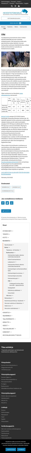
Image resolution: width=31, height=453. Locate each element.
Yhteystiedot (19, 3)
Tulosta (6, 211)
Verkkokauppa (5, 1)
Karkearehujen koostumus (15, 273)
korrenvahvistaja (7, 191)
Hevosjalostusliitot (6, 381)
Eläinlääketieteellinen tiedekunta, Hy (11, 388)
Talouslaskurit (8, 329)
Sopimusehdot (5, 431)
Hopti (18, 1)
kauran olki (16, 187)
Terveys (5, 234)
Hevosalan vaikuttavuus (12, 335)
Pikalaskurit (4, 3)
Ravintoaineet (8, 245)
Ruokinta (6, 241)
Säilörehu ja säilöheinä (14, 290)
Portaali (13, 1)
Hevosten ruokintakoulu (11, 308)
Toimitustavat (5, 433)
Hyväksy (21, 449)
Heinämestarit (5, 398)
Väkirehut (9, 295)
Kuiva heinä (11, 293)
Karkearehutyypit (13, 278)
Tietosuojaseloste (6, 438)
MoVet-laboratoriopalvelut (8, 396)
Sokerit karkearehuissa (14, 259)
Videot (5, 325)
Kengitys (6, 322)
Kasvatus (6, 312)
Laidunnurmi (11, 262)
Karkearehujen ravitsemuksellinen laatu (17, 269)
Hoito (5, 237)
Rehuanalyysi (8, 298)
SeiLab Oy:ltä (5, 116)
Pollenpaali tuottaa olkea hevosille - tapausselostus (17, 284)
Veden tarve (8, 305)
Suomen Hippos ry (6, 377)
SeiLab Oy (4, 402)
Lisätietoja (11, 449)
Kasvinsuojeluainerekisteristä (9, 162)
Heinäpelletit (11, 288)
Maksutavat (4, 435)
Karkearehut (10, 252)
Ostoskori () (14, 18)
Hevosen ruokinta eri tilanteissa (13, 303)
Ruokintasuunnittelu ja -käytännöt (14, 300)
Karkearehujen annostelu (15, 276)
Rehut (6, 247)
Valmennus (7, 316)
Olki (9, 281)
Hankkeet (6, 332)
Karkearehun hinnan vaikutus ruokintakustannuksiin (16, 265)
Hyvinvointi (7, 231)
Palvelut (12, 3)
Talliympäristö (8, 319)
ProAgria (3, 384)
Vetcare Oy (4, 400)
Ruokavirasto (5, 386)
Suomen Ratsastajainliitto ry (9, 379)
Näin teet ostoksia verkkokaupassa (11, 429)
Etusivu (3, 410)
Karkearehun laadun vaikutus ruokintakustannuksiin (16, 256)
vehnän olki (6, 187)
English (26, 3)
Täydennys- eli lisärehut (12, 250)
